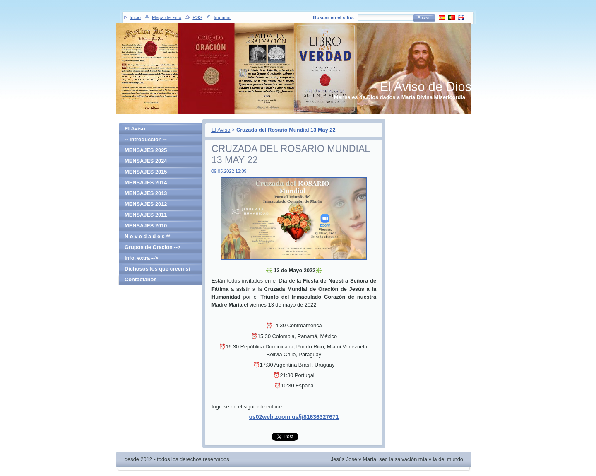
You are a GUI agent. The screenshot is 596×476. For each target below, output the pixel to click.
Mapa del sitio (166, 17)
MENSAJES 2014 (146, 182)
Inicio (135, 17)
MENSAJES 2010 (146, 225)
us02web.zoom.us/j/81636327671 (294, 416)
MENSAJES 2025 (146, 150)
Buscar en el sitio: (333, 17)
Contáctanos (141, 279)
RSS (197, 17)
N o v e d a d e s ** (147, 236)
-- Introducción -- (146, 139)
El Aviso (220, 130)
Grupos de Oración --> (152, 247)
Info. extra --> (141, 258)
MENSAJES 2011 (146, 215)
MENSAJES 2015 (146, 172)
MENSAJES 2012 (146, 204)
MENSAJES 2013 (146, 193)
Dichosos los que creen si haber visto (157, 270)
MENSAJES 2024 (146, 161)
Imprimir (222, 17)
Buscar (424, 18)
